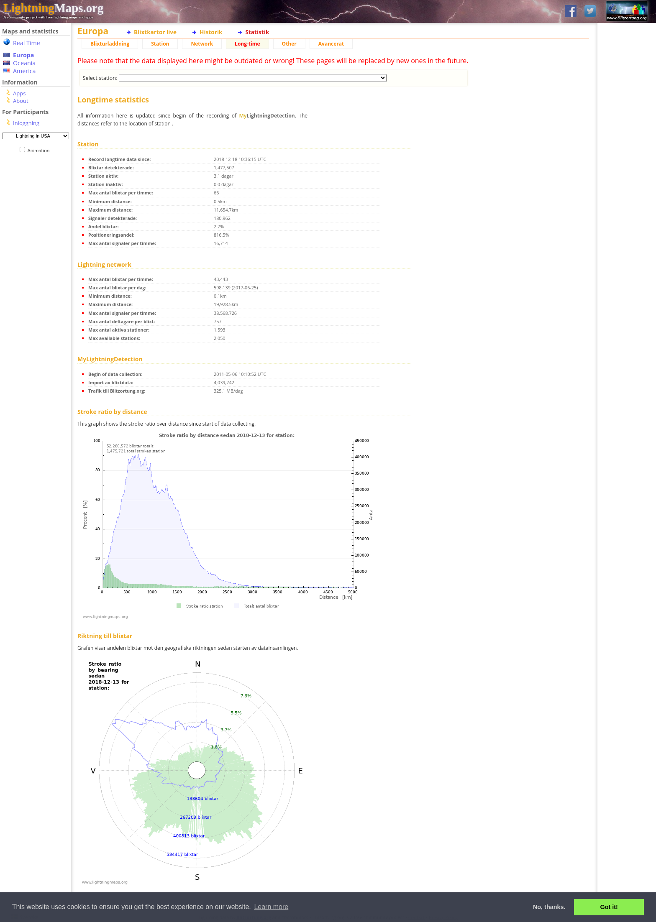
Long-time (247, 43)
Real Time (26, 43)
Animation (40, 150)
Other (289, 43)
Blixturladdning (109, 43)
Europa (23, 55)
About (20, 101)
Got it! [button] (609, 907)
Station (160, 43)
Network (202, 43)
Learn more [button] (271, 906)
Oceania (24, 63)
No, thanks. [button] (549, 907)
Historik (211, 32)
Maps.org (53, 8)
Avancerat (331, 43)
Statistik (257, 32)
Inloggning (26, 123)
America (24, 71)
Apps (19, 93)
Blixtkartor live (155, 32)
